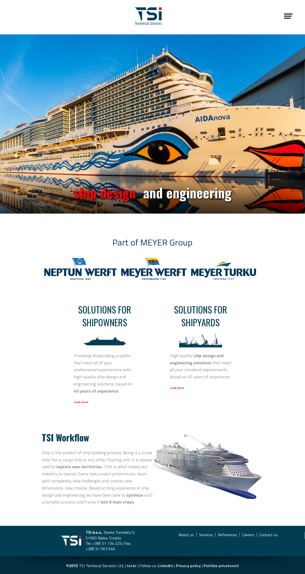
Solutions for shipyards (200, 316)
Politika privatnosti (221, 566)
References (227, 535)
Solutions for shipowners (104, 316)
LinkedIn (165, 566)
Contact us (268, 535)
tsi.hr (132, 566)
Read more (81, 402)
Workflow (65, 437)
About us (186, 535)
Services (206, 535)
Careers (248, 535)
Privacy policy (188, 566)
